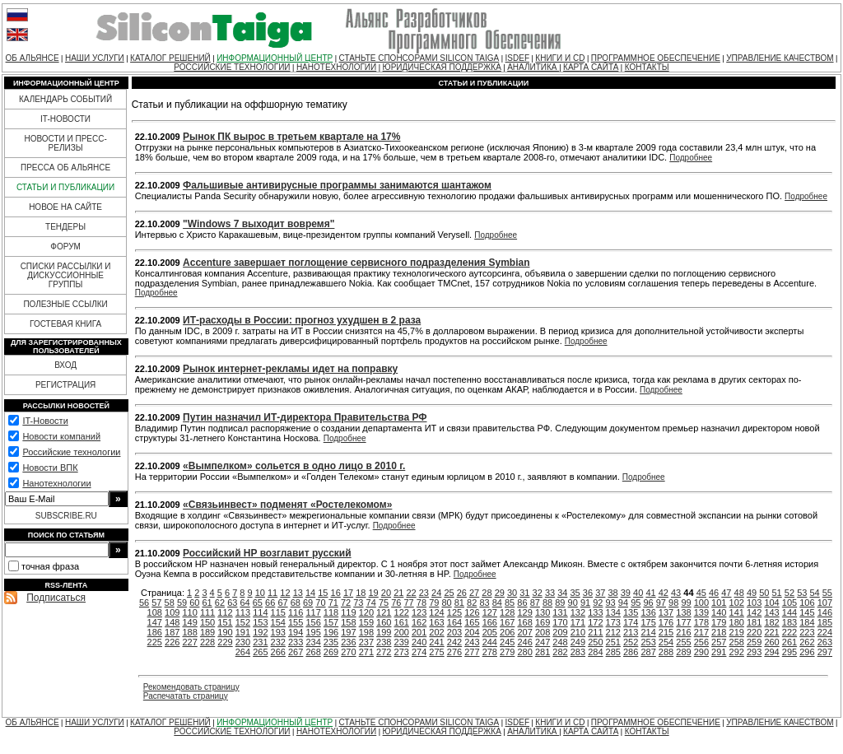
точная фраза (50, 566)
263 (824, 642)
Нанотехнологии (56, 483)
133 (595, 612)
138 (683, 612)
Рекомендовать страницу (191, 686)
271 (366, 652)
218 (718, 632)
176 (666, 622)
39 (626, 593)
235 (331, 642)
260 (771, 642)
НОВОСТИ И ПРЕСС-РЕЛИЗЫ (65, 143)
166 (489, 622)
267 (295, 652)
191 (242, 632)
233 (295, 642)
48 (739, 593)
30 (512, 593)
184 (806, 622)
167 (507, 622)
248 (559, 642)
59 (182, 602)
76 (396, 602)
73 (358, 602)
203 (454, 632)
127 (489, 612)
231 (260, 642)
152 (242, 622)
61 (207, 602)
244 (489, 642)
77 (409, 602)
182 (771, 622)
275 (436, 652)
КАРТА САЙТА (590, 67)
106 (806, 602)
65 (258, 602)
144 (789, 612)
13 (298, 593)
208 (542, 632)
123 (419, 612)
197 (348, 632)
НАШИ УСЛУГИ (94, 58)
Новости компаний (61, 436)
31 (524, 593)
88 (547, 602)
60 (194, 602)
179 (718, 622)
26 (462, 593)
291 (718, 652)
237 (366, 642)
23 (424, 593)
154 (278, 622)
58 (170, 602)
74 (371, 602)
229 (224, 642)
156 (312, 622)
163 (436, 622)
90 (573, 602)
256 (701, 642)
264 (242, 652)
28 (486, 593)
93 (611, 602)
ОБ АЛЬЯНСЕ (32, 58)
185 (824, 622)
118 (331, 612)
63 (232, 602)
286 (630, 652)
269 (331, 652)
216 (683, 632)
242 (454, 642)
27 (474, 593)
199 (383, 632)
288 (666, 652)
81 (459, 602)
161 (401, 622)
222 (789, 632)
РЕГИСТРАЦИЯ (65, 384)
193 (278, 632)
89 (560, 602)
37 (600, 593)
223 (806, 632)
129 (524, 612)
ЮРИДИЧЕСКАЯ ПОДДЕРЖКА (442, 67)
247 (542, 642)
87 (535, 602)
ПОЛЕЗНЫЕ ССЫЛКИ (65, 304)
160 (383, 622)
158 (348, 622)
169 (542, 622)
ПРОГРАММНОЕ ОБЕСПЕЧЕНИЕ (655, 58)
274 (419, 652)
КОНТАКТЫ (647, 67)
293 (754, 652)
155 (295, 622)
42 (663, 593)
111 (207, 612)
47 (726, 593)
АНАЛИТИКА (533, 67)
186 (154, 632)
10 (260, 593)
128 (507, 612)
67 (282, 602)
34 (562, 593)
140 (718, 612)
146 (824, 612)
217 (701, 632)
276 (454, 652)
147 (154, 622)
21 (398, 593)
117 (312, 612)
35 (575, 593)
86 (522, 602)
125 (454, 612)
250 (595, 642)
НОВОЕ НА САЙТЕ (65, 207)
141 (736, 612)
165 (471, 622)
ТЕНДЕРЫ (65, 226)
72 (346, 602)
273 (401, 652)
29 (500, 593)
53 (802, 593)
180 (736, 622)
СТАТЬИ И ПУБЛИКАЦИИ (65, 187)
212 (613, 632)
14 (310, 593)
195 (312, 632)
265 (260, 652)
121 (383, 612)
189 (207, 632)
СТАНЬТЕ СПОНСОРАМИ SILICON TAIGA (419, 58)
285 (613, 652)
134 (613, 612)
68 (295, 602)
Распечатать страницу (185, 695)
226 (172, 642)
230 (242, 642)
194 (295, 632)
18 (361, 593)
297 (824, 652)
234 (312, 642)
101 (718, 602)
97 (661, 602)
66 (270, 602)
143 (771, 612)
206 (507, 632)
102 (736, 602)
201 (419, 632)
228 (207, 642)
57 (156, 602)
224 (824, 632)
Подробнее (690, 157)
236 (348, 642)
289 (683, 652)
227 (189, 642)
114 (260, 612)
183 (789, 622)
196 (331, 632)
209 (559, 632)
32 (538, 593)
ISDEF (517, 58)
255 (683, 642)
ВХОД (65, 365)
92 (598, 602)
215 (666, 632)
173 (613, 622)
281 (542, 652)
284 (595, 652)
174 (630, 622)
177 (683, 622)
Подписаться (56, 597)
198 (366, 632)
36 (588, 593)
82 (472, 602)
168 (524, 622)
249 (578, 642)
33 (550, 593)
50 (764, 593)
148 (172, 622)
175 (647, 622)
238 (383, 642)
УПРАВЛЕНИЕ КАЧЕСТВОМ (779, 58)
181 (754, 622)
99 (686, 602)
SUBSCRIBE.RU (66, 515)
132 (578, 612)
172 (595, 622)
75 (384, 602)
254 (666, 642)
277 (471, 652)
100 (701, 602)
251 (613, 642)
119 (348, 612)
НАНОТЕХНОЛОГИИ (336, 67)
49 (752, 593)
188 (189, 632)
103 (754, 602)
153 (260, 622)
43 (676, 593)
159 (366, 622)
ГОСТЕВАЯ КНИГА (65, 323)
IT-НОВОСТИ (65, 118)
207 (524, 632)
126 (471, 612)
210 (578, 632)
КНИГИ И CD (560, 58)
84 (497, 602)
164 (454, 622)
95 (635, 602)
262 (806, 642)
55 (827, 593)
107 (824, 602)
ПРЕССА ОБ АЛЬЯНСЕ (65, 167)
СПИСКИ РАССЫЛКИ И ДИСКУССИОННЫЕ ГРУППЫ (66, 275)
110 (189, 612)
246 (524, 642)
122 (401, 612)
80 (446, 602)
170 (559, 622)
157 (331, 622)
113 (242, 612)
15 (323, 593)
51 (777, 593)
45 (701, 593)
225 (154, 642)
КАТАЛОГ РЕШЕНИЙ (170, 58)
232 (278, 642)
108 (154, 612)
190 (224, 632)
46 (714, 593)
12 (285, 593)
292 (736, 652)
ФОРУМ (65, 246)
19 (374, 593)
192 (260, 632)
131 (559, 612)
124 (436, 612)
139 (701, 612)
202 (436, 632)
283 (578, 652)
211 (595, 632)
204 (471, 632)
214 (647, 632)
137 (666, 612)
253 (647, 642)
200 (401, 632)
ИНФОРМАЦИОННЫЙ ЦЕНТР (275, 58)
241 (436, 642)
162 (419, 622)
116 (295, 612)
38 (612, 593)
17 (348, 593)
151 (224, 622)
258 (736, 642)
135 (630, 612)
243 (471, 642)
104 (771, 602)
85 (510, 602)
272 (383, 652)
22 (411, 593)
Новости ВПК (49, 467)
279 (507, 652)
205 (489, 632)
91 (585, 602)
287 (647, 652)
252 (630, 642)
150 (207, 622)
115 (278, 612)
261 (789, 642)
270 (348, 652)
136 (647, 612)
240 (419, 642)
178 (701, 622)
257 (718, 642)
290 (701, 652)
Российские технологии (71, 452)
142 (754, 612)
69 (308, 602)
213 (630, 632)
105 (789, 602)
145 (806, 612)
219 (736, 632)
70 (320, 602)
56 (144, 602)
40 (638, 593)
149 (189, 622)
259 (754, 642)
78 (421, 602)
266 (278, 652)
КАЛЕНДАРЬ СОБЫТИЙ (65, 99)
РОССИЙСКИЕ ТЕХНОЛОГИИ (232, 67)
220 (754, 632)
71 (333, 602)
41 (650, 593)
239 (401, 642)
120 (366, 612)
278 (489, 652)
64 (244, 602)
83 (484, 602)
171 (578, 622)
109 (172, 612)
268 (312, 652)
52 (789, 593)
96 (648, 602)
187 (172, 632)
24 (436, 593)
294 (771, 652)
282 (559, 652)
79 (434, 602)
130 (542, 612)
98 (673, 602)
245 (507, 642)
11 (272, 593)
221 (771, 632)
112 (224, 612)
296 (806, 652)
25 (449, 593)
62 (220, 602)
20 (386, 593)
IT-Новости (45, 421)
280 (524, 652)
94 (623, 602)
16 (336, 593)
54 (814, 593)
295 (789, 652)
